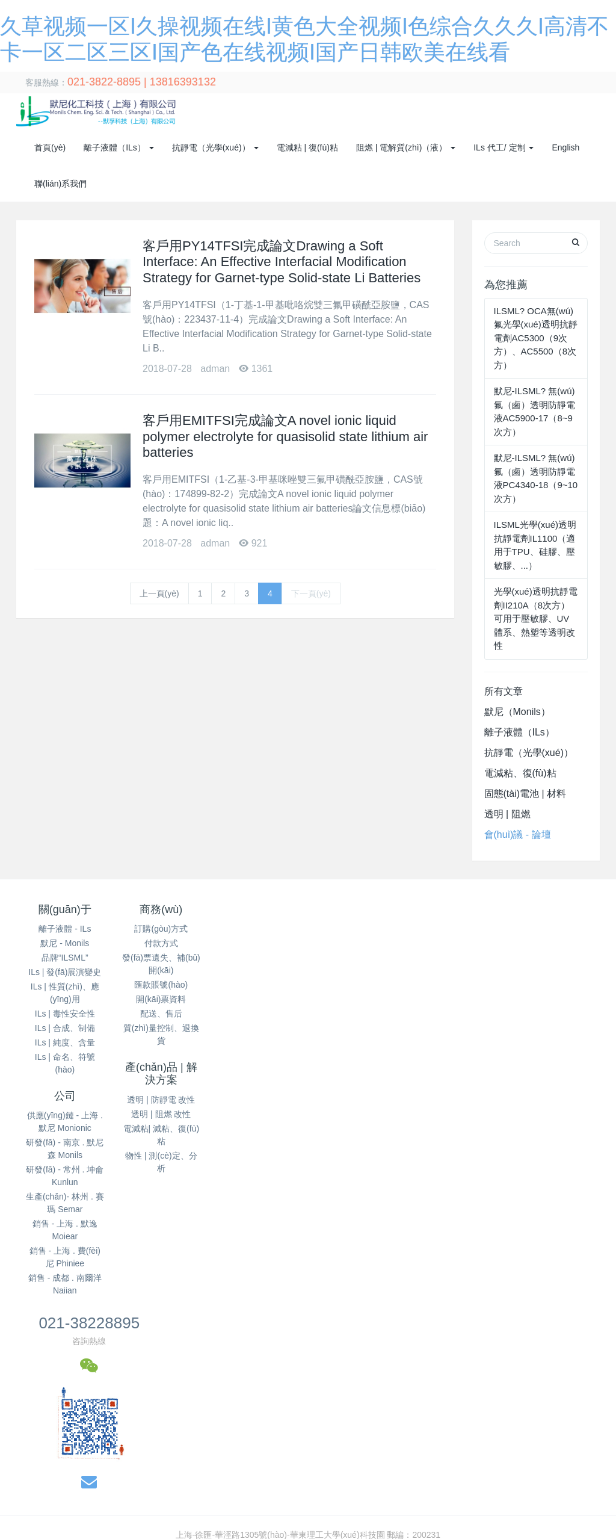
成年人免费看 (431, 1381)
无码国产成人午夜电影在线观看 (367, 1494)
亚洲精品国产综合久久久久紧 (527, 1444)
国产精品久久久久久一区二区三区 (514, 1393)
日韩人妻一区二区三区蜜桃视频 (134, 1456)
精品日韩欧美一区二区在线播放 (291, 1381)
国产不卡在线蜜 (344, 1444)
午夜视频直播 (572, 1431)
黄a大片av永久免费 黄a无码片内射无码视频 (356, 1456)
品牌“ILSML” (65, 957)
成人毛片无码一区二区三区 (562, 1520)
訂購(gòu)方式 (162, 929)
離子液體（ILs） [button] (119, 147)
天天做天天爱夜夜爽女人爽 (489, 1431)
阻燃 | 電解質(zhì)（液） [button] (405, 147)
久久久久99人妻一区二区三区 (209, 1355)
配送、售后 (162, 1013)
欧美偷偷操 (37, 1431)
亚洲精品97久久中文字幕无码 (120, 1431)
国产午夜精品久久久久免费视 (380, 1507)
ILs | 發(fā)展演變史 (64, 972)
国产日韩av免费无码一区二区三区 (289, 1393)
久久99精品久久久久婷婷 (437, 1532)
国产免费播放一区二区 (166, 1444)
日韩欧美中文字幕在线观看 (257, 1368)
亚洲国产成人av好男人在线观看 (456, 1355)
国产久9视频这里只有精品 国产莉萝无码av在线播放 (284, 1520)
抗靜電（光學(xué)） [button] (215, 147)
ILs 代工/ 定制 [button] (503, 147)
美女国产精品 (274, 1482)
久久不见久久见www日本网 (545, 1406)
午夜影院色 (419, 1482)
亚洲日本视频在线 (92, 1507)
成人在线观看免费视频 (175, 1507)
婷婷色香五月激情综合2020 (144, 1532)
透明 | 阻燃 (507, 814)
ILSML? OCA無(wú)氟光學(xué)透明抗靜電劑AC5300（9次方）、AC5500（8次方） (536, 338)
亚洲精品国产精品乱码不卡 (365, 1368)
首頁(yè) (50, 147)
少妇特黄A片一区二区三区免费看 (264, 1532)
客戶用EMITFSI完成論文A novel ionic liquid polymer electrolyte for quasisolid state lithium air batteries (285, 436)
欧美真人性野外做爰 (287, 1469)
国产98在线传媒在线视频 (549, 1456)
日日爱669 (242, 1507)
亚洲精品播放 (292, 1507)
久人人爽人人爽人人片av (538, 1532)
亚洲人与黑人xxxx (481, 1482)
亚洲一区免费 (448, 1469)
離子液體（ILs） (519, 732)
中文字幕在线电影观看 (349, 1482)
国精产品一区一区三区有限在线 (242, 1494)
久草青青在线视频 (84, 1444)
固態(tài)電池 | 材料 (525, 793)
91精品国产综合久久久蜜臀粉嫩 (330, 1355)
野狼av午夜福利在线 (109, 1355)
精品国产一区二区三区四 (537, 1418)
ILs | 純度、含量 (65, 1042)
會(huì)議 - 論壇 (517, 834)
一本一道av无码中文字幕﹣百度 (109, 1482)
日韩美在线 (378, 1381)
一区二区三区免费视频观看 (233, 1431)
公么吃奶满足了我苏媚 (332, 1431)
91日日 (475, 1406)
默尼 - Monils (64, 943)
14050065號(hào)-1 (467, 1214)
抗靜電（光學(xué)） (528, 753)
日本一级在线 (407, 1431)
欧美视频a (499, 1469)
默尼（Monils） (517, 712)
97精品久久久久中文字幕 (147, 1418)
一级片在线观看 (230, 1418)
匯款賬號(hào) (162, 984)
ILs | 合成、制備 (65, 1028)
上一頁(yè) (159, 593)
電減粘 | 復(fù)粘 (307, 147)
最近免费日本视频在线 (402, 1393)
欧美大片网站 (470, 1456)
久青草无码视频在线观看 (313, 1418)
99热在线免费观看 (555, 1482)
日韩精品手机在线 (234, 1456)
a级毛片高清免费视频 (46, 1532)
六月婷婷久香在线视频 (134, 1381)
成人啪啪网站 (358, 1532)
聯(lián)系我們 (60, 183)
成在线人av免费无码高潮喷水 (519, 1381)
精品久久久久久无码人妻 (261, 1444)
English (565, 147)
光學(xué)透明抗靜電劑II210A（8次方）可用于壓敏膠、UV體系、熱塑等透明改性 (536, 618)
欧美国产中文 (217, 1469)
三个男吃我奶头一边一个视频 (179, 1406)
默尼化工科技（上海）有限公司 (171, 1214)
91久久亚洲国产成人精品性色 (547, 1368)
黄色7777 (348, 1406)
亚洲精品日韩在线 (209, 1482)
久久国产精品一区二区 (374, 1469)
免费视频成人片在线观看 (62, 1368)
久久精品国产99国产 (520, 1494)
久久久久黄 (204, 1381)
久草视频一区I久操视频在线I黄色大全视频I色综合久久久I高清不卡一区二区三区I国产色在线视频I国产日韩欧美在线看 (217, 1329)
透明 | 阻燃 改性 (259, 956)
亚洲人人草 (53, 1520)
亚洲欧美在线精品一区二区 (125, 1494)
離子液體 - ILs (64, 929)
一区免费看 (454, 1494)
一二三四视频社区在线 (75, 1406)
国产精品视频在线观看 (43, 1381)
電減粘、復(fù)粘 (520, 773)
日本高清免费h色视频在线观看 (124, 1393)
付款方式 (162, 943)
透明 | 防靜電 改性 (259, 942)
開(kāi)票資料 (162, 999)
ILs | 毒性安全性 (65, 1013)
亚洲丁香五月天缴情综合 (138, 1469)
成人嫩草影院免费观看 (282, 1406)
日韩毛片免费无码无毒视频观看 (425, 1418)
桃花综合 (204, 1393)
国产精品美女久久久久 (414, 1406)
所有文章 (503, 691)
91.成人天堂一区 (454, 1368)
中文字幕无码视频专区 (483, 1507)
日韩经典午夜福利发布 (158, 1368)
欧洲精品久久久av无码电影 (131, 1520)
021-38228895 (478, 915)
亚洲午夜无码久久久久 (423, 1444)
